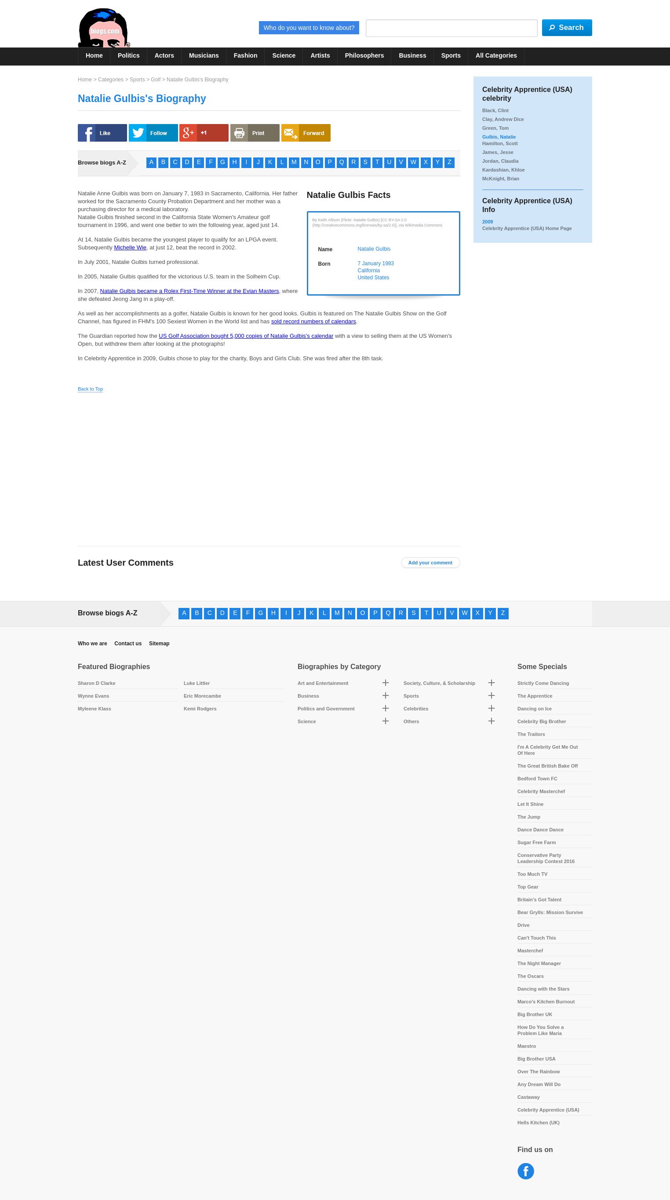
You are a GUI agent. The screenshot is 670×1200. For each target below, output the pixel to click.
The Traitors (531, 734)
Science (283, 55)
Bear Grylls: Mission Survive (550, 912)
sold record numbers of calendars (313, 321)
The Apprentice (535, 696)
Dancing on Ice (534, 708)
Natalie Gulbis (374, 249)
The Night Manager (539, 963)
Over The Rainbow (538, 1071)
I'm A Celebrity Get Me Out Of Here (547, 750)
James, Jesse (497, 152)
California (369, 270)
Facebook (526, 1171)
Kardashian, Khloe (503, 169)
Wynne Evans (93, 696)
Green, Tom (495, 128)
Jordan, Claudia (500, 161)
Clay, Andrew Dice (503, 119)
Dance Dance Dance (540, 829)
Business (412, 55)
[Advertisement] (160, 462)
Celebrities (416, 708)
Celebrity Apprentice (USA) (548, 1109)
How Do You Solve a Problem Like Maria (540, 1030)
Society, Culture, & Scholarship (439, 683)
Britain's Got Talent (539, 899)
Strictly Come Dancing (543, 683)
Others (411, 721)
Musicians (204, 55)
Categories (111, 80)
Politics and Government (326, 708)
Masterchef (530, 950)
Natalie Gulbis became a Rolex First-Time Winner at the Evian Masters (189, 291)
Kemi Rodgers (200, 708)
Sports (451, 55)
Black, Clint (495, 110)
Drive (523, 925)
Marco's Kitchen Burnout (546, 1001)
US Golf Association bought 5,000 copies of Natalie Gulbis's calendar (246, 336)
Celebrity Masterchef (541, 791)
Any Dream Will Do (539, 1084)
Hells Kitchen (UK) (538, 1122)
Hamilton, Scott (500, 143)
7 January (369, 263)
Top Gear (527, 886)
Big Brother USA (536, 1058)
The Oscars (530, 976)
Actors (164, 55)
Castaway (528, 1097)
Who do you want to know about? (309, 27)
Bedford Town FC (537, 778)
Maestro (526, 1046)
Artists (320, 55)
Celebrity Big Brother (541, 721)
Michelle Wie (130, 247)
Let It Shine (530, 804)
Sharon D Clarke (97, 683)
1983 (388, 263)
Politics (129, 55)
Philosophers (364, 55)
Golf (155, 80)
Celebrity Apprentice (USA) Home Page (527, 228)
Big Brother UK (534, 1014)
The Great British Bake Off (547, 765)
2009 (487, 221)
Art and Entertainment (323, 683)
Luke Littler (197, 683)
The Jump (528, 817)
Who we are (92, 643)
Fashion (246, 55)
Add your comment (430, 562)
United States (374, 277)
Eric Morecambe (202, 696)
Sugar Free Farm (536, 842)
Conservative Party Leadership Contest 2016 (546, 858)
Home (94, 55)
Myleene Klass (94, 708)
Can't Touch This (536, 937)
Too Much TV (532, 874)
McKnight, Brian (500, 178)
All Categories (496, 55)
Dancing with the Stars (543, 988)
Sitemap (159, 643)
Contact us (128, 643)
